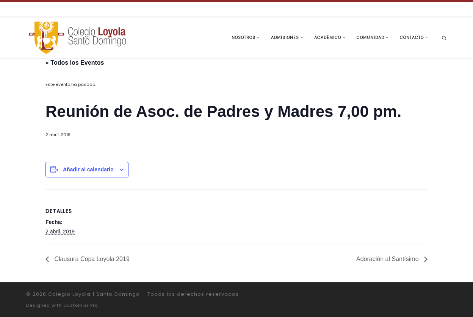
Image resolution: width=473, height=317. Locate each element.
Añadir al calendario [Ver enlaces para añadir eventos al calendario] (88, 169)
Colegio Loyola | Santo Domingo (94, 294)
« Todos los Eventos (74, 62)
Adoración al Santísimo (388, 259)
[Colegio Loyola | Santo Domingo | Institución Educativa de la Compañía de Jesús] (77, 37)
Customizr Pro (80, 305)
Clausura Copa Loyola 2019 (91, 259)
